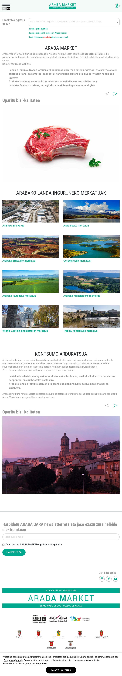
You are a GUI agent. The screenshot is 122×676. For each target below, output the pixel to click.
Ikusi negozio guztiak (38, 29)
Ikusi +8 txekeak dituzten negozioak (48, 37)
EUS (8, 9)
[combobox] (74, 22)
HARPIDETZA (14, 552)
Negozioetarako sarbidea (117, 6)
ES (4, 9)
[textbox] (74, 22)
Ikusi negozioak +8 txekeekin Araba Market (48, 33)
